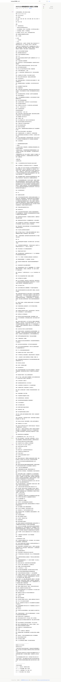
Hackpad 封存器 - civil (15, 1)
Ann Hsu (51, 6)
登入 (49, 1)
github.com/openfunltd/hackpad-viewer (44, 680)
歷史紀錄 (30, 8)
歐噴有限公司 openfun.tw (25, 680)
